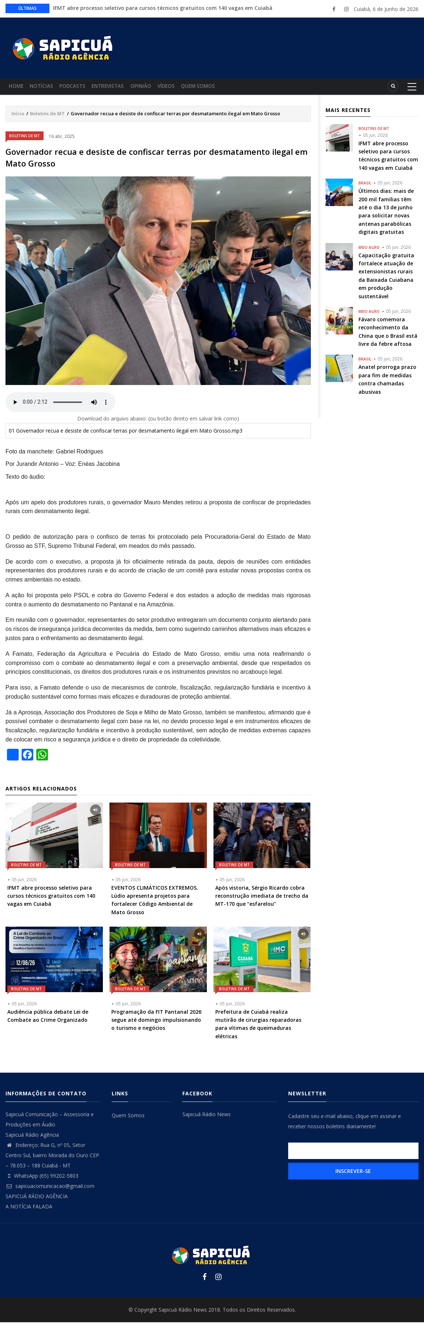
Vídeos (188, 88)
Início (17, 118)
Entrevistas (122, 88)
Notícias (47, 88)
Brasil (364, 187)
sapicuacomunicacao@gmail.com (49, 1190)
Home (18, 88)
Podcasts (82, 88)
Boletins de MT (47, 118)
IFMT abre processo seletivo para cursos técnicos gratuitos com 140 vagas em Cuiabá (162, 7)
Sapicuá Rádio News (206, 1118)
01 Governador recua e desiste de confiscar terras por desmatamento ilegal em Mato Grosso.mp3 (125, 435)
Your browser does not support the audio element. (60, 407)
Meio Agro (369, 252)
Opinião (159, 88)
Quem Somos (224, 88)
